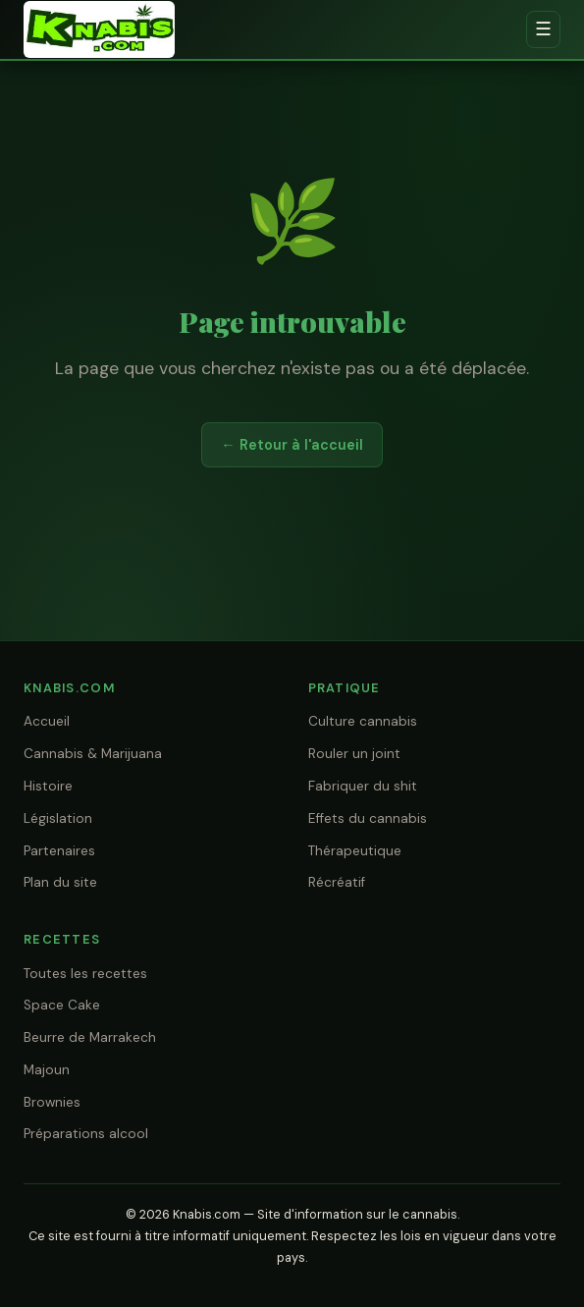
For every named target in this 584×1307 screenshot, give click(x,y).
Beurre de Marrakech (90, 1037)
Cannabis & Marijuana (93, 753)
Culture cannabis (362, 721)
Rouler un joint (354, 753)
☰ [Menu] (543, 29)
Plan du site (60, 882)
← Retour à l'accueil (291, 445)
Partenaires (59, 851)
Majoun (47, 1070)
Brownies (52, 1102)
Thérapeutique (354, 851)
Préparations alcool (86, 1133)
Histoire (48, 786)
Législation (58, 818)
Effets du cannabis (367, 818)
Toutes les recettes (85, 973)
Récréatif (336, 882)
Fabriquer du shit (362, 786)
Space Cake (62, 1005)
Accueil (47, 721)
